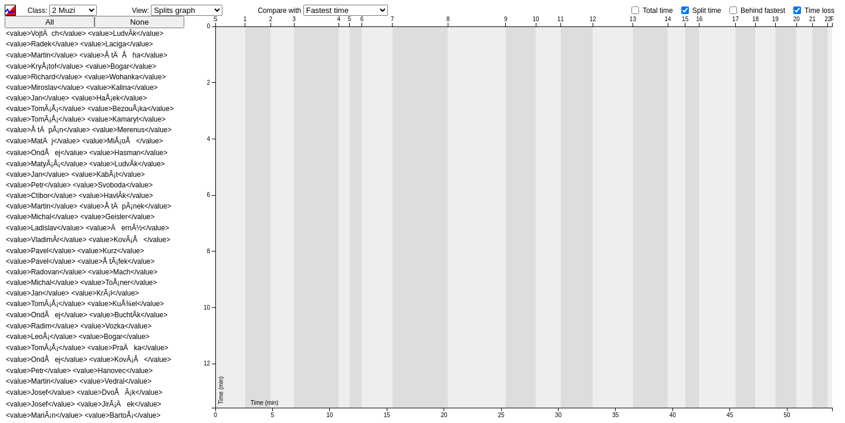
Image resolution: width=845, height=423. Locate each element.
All (49, 22)
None (139, 22)
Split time (706, 10)
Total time (657, 10)
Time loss (819, 10)
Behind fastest (763, 10)
